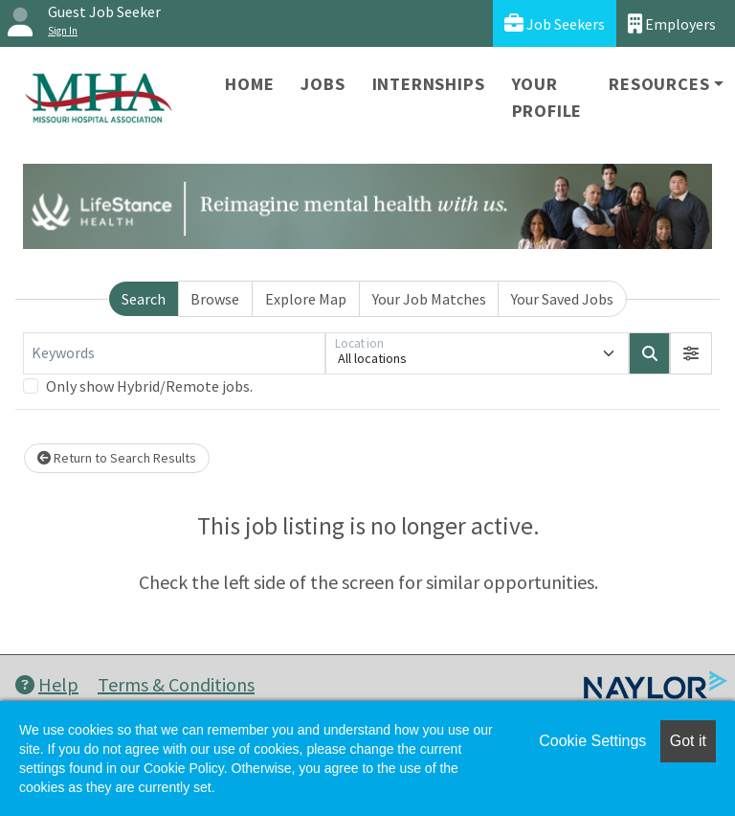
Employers (672, 23)
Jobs (323, 84)
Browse (214, 298)
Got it (688, 741)
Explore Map (305, 298)
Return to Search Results (116, 457)
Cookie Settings (592, 741)
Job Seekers (554, 23)
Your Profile (547, 97)
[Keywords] (174, 353)
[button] (691, 353)
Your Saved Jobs (562, 298)
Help (46, 684)
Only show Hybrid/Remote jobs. (149, 386)
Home (249, 84)
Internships (428, 84)
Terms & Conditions (176, 684)
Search (144, 298)
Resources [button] (659, 84)
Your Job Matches (429, 298)
